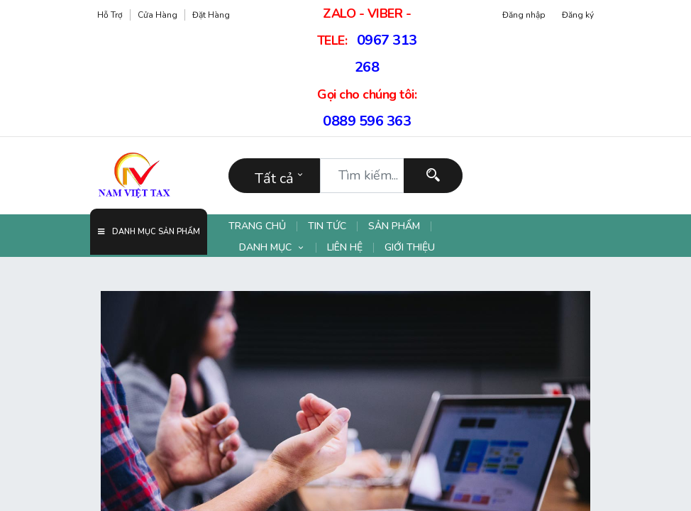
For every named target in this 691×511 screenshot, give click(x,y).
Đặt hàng (211, 15)
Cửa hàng (157, 15)
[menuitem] (262, 226)
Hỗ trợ (110, 15)
